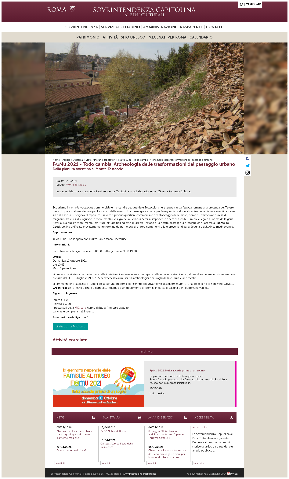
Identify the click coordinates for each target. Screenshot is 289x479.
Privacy (234, 473)
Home (56, 159)
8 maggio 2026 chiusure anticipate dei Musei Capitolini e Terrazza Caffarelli (167, 434)
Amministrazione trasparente (173, 27)
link (234, 403)
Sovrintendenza (81, 27)
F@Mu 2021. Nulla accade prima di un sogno (177, 370)
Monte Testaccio (76, 184)
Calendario (201, 37)
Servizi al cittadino (120, 27)
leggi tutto (61, 463)
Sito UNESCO (133, 37)
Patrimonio (87, 37)
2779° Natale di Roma (113, 431)
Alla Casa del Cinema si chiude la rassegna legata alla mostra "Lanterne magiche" (74, 434)
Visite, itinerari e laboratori (100, 159)
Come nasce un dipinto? (71, 450)
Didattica (78, 159)
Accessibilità (199, 427)
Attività (110, 37)
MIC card (80, 307)
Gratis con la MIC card (70, 326)
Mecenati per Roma (167, 37)
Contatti (215, 27)
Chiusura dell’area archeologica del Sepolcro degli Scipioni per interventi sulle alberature (167, 454)
